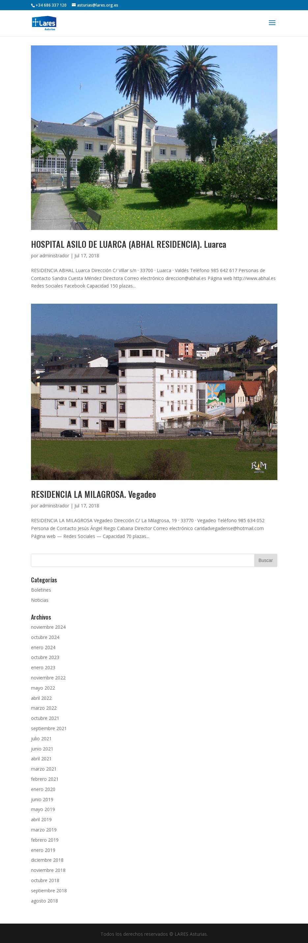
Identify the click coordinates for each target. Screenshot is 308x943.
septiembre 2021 (49, 728)
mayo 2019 (43, 809)
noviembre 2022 (48, 678)
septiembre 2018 (49, 890)
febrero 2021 (45, 779)
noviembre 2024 (48, 627)
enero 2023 (43, 667)
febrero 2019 (45, 840)
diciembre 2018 (47, 860)
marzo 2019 (44, 830)
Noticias (39, 600)
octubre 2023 (45, 657)
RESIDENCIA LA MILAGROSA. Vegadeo (93, 494)
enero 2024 (43, 647)
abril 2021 (41, 758)
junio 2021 (42, 749)
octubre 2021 (45, 718)
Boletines (41, 590)
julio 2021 (41, 738)
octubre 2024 (45, 637)
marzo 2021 (44, 769)
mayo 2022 (43, 688)
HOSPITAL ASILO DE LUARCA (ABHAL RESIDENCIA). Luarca (128, 244)
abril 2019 (41, 819)
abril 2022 (41, 698)
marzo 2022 (44, 708)
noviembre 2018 (48, 870)
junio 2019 (42, 799)
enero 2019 (43, 850)
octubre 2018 (45, 880)
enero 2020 (43, 789)
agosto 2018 (44, 901)
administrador (54, 255)
